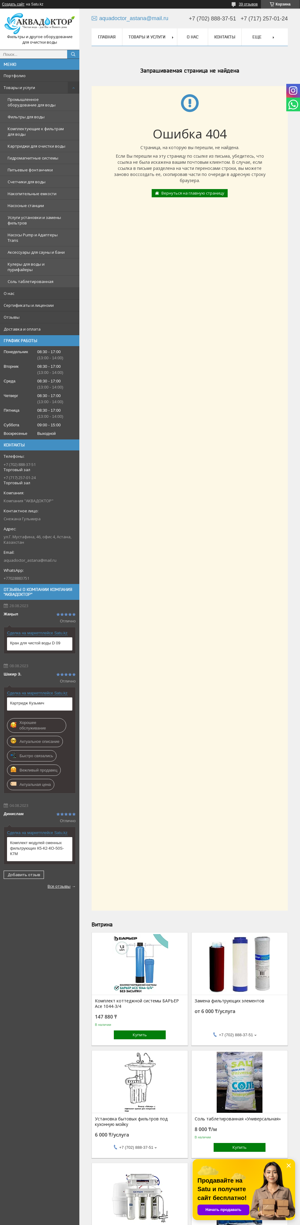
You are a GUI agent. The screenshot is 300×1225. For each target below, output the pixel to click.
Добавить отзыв (24, 874)
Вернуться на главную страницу (192, 193)
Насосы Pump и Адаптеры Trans (33, 237)
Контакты (224, 36)
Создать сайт (13, 4)
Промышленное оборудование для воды (32, 102)
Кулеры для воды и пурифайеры (26, 266)
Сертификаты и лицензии (29, 305)
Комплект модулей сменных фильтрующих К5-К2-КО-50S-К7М (37, 848)
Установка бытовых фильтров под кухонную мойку (131, 1121)
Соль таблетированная (30, 281)
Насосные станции (26, 205)
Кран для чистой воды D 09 (35, 643)
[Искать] (73, 54)
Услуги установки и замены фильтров (34, 220)
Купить (140, 1034)
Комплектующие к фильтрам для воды (36, 131)
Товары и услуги (19, 87)
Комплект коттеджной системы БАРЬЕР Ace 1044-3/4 (137, 1003)
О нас (9, 293)
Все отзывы (59, 886)
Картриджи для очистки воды (36, 146)
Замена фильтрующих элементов (229, 1001)
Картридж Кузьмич (27, 703)
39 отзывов (248, 4)
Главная (107, 36)
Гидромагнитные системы (33, 158)
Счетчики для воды (26, 181)
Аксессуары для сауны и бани (36, 252)
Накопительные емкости (32, 193)
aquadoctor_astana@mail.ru (30, 560)
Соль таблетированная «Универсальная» (238, 1119)
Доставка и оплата (22, 329)
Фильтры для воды (26, 117)
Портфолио (15, 75)
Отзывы (12, 317)
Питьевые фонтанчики (30, 170)
